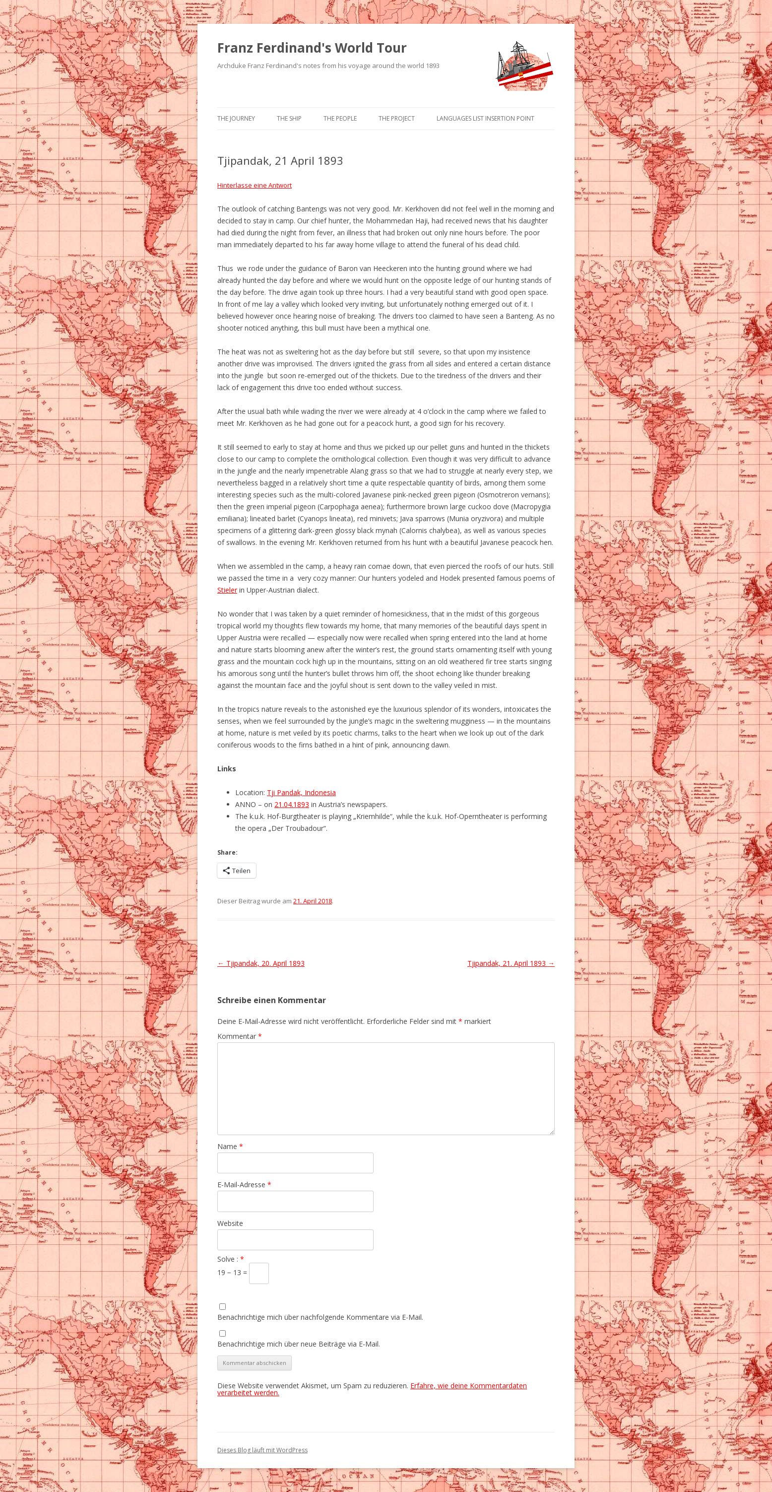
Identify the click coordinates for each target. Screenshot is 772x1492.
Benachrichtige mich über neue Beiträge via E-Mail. (298, 1344)
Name (230, 1146)
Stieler (227, 590)
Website (230, 1223)
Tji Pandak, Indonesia (301, 792)
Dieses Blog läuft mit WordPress (262, 1450)
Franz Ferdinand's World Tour (312, 48)
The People (340, 118)
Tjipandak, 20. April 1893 (261, 963)
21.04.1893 (291, 804)
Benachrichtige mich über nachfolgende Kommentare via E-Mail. (320, 1317)
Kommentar (239, 1036)
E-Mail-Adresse (244, 1184)
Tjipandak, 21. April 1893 (511, 963)
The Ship (289, 118)
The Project (397, 118)
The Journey (236, 118)
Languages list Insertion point (485, 118)
